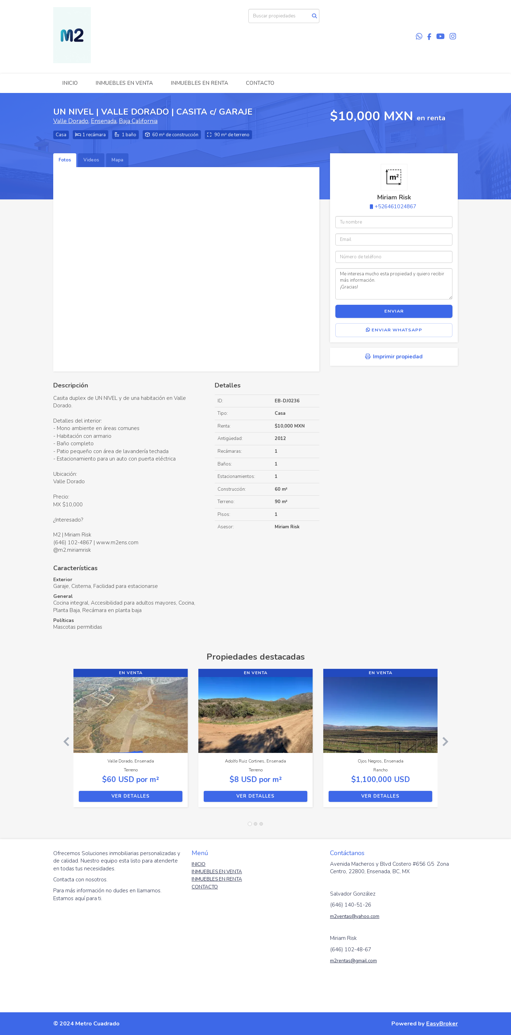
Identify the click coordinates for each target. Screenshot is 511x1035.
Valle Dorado (70, 121)
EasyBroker (442, 1023)
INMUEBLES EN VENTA (124, 83)
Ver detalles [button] (130, 796)
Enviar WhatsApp (394, 330)
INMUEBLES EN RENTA (199, 83)
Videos (91, 160)
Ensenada (103, 121)
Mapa (117, 160)
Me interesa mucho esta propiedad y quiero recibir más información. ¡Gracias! (393, 283)
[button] (63, 741)
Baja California (138, 121)
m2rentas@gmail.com (353, 960)
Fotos (65, 160)
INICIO (70, 83)
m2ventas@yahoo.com (354, 916)
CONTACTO (260, 83)
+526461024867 (395, 206)
